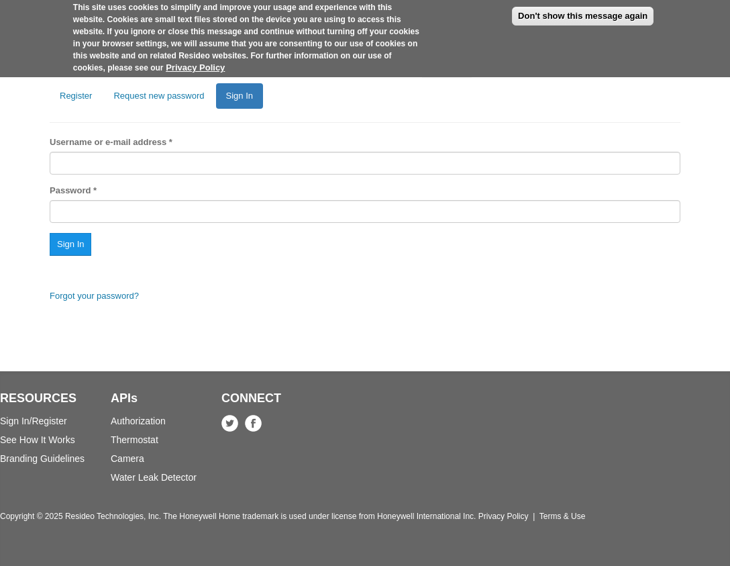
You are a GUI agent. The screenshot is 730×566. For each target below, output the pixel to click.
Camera (127, 458)
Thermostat (134, 439)
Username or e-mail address (111, 142)
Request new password (158, 96)
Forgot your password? (94, 296)
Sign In (244, 99)
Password (73, 190)
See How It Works (37, 439)
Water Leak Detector (154, 477)
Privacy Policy (195, 61)
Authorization (138, 421)
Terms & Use (562, 516)
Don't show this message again (582, 10)
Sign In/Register (33, 421)
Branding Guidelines (42, 458)
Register (76, 96)
